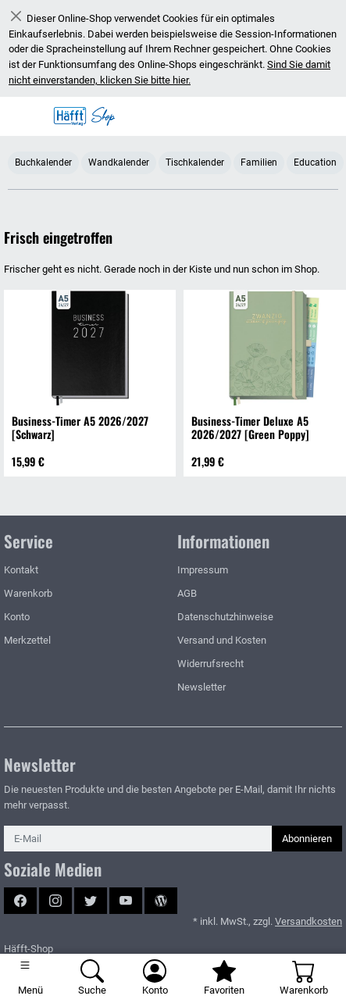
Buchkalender (43, 162)
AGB (187, 593)
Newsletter (201, 687)
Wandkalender (118, 162)
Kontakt (21, 570)
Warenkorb (28, 593)
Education (315, 162)
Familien (259, 162)
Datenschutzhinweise (225, 617)
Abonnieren (307, 838)
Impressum (202, 570)
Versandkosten (308, 921)
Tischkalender (195, 162)
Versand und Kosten (221, 640)
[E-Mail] (138, 839)
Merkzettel (27, 640)
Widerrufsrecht (210, 663)
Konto (17, 617)
